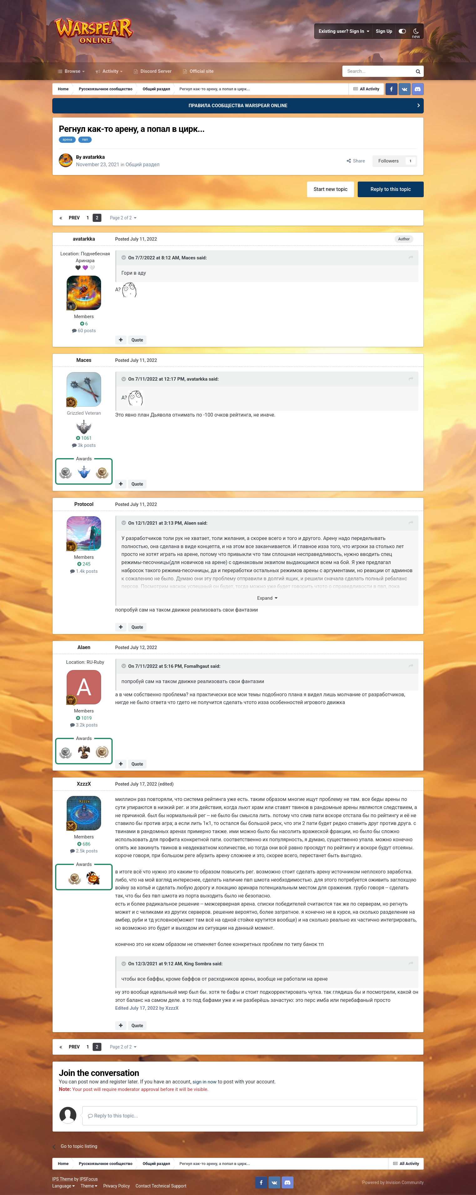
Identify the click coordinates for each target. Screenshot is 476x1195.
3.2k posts (84, 725)
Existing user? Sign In (344, 31)
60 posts (84, 330)
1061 (84, 438)
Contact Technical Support (161, 1185)
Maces (189, 257)
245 (83, 564)
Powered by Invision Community (393, 1182)
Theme (88, 1185)
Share (356, 160)
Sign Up (384, 31)
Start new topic (330, 189)
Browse (73, 71)
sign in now (205, 1082)
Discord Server (155, 71)
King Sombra (198, 963)
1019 (84, 718)
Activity (110, 71)
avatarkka (94, 157)
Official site (200, 71)
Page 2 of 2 (123, 217)
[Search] (360, 71)
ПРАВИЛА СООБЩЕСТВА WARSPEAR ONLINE (238, 105)
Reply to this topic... (113, 1115)
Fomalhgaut (196, 666)
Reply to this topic (391, 189)
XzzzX (84, 784)
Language (63, 1185)
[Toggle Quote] (124, 257)
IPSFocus (89, 1178)
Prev (74, 217)
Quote (137, 340)
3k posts (84, 445)
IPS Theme (62, 1178)
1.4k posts (84, 571)
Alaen (190, 523)
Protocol (84, 504)
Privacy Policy (116, 1185)
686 (83, 844)
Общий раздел (143, 165)
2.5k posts (84, 851)
